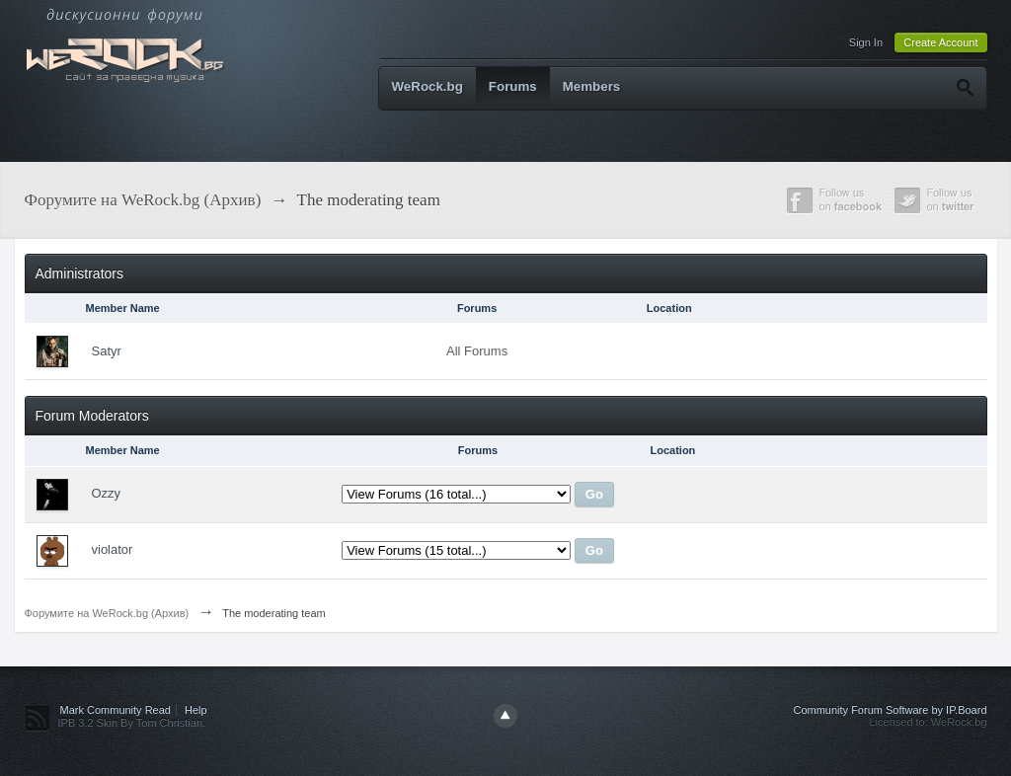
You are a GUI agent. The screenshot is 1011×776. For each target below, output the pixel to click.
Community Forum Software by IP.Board (889, 710)
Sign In (866, 42)
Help (196, 710)
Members (592, 86)
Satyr (106, 351)
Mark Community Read (115, 710)
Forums (513, 86)
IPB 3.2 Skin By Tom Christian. (132, 723)
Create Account (940, 42)
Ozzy (106, 493)
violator (112, 549)
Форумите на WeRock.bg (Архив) (107, 613)
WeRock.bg (427, 86)
